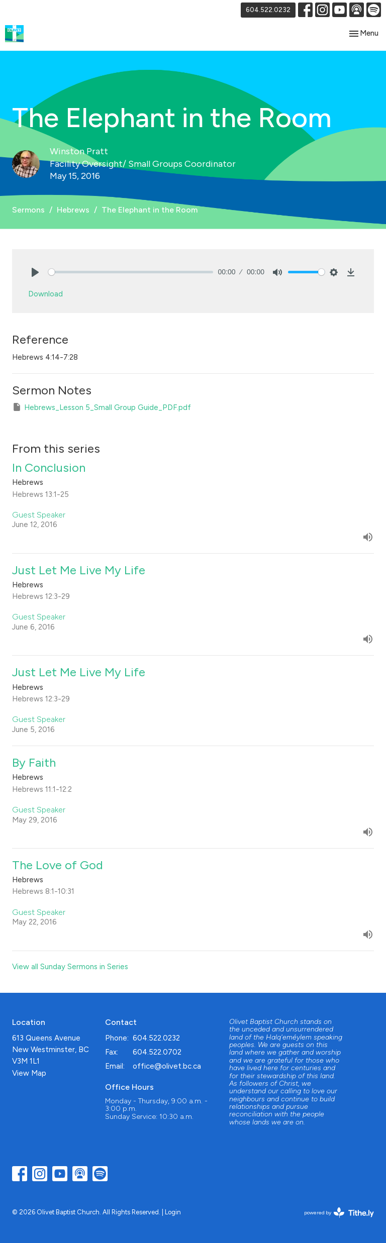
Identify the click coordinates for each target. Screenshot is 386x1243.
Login (173, 1212)
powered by (339, 1212)
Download (45, 293)
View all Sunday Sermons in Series (70, 966)
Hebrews (73, 210)
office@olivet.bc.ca (167, 1066)
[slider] (130, 272)
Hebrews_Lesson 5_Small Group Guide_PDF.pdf (101, 407)
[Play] (35, 272)
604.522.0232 (268, 10)
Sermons (28, 210)
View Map (29, 1073)
